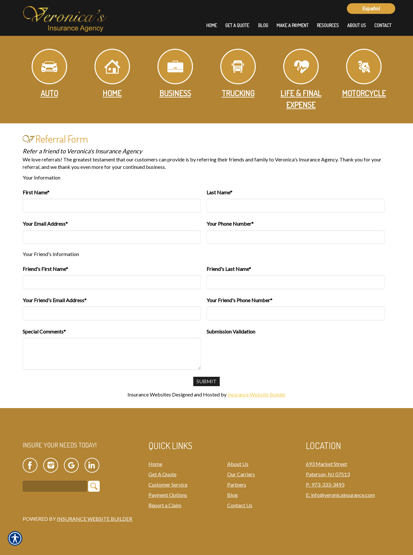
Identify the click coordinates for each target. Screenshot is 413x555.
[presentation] (255, 350)
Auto (49, 73)
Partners (236, 484)
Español (371, 8)
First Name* (36, 192)
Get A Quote (162, 474)
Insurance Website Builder (256, 394)
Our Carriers (241, 474)
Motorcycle (364, 73)
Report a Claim (164, 505)
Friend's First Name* (45, 269)
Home (112, 73)
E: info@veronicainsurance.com (340, 495)
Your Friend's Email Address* (54, 300)
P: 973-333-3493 (325, 484)
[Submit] (206, 381)
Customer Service (167, 484)
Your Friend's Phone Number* (239, 300)
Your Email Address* (45, 224)
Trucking (238, 73)
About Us (237, 464)
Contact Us (239, 505)
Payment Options (167, 495)
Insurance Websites (149, 394)
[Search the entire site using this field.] (55, 486)
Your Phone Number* (230, 224)
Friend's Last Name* (228, 269)
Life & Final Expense (300, 79)
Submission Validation (230, 331)
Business (175, 73)
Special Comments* (44, 331)
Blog (232, 495)
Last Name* (219, 192)
